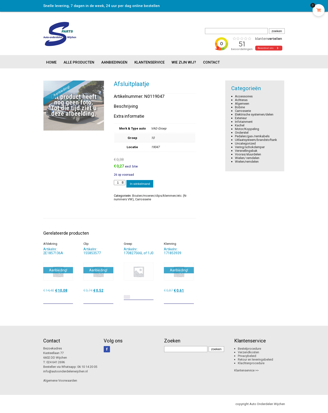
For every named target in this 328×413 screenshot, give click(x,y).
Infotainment (244, 121)
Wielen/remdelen (247, 161)
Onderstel (241, 132)
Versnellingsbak (246, 150)
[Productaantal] (119, 182)
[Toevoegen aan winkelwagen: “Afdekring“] (70, 298)
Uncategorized (245, 143)
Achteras (241, 100)
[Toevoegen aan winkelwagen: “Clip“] (110, 298)
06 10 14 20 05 (87, 367)
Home (51, 62)
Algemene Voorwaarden (60, 380)
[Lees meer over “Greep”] (127, 297)
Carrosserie (143, 199)
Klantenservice (149, 62)
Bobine (240, 107)
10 (152, 138)
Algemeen (242, 103)
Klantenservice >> (246, 370)
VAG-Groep (158, 128)
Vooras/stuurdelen (248, 154)
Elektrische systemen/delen (254, 114)
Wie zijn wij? (184, 62)
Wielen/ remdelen (247, 158)
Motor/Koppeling (247, 129)
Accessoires (244, 96)
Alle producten (79, 62)
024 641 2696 (55, 362)
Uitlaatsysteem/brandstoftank (256, 140)
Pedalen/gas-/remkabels (252, 136)
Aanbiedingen (114, 62)
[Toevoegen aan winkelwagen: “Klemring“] (191, 298)
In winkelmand (140, 184)
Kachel (239, 125)
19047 (155, 147)
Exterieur (241, 118)
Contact (211, 62)
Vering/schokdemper (250, 147)
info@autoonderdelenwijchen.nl (65, 371)
